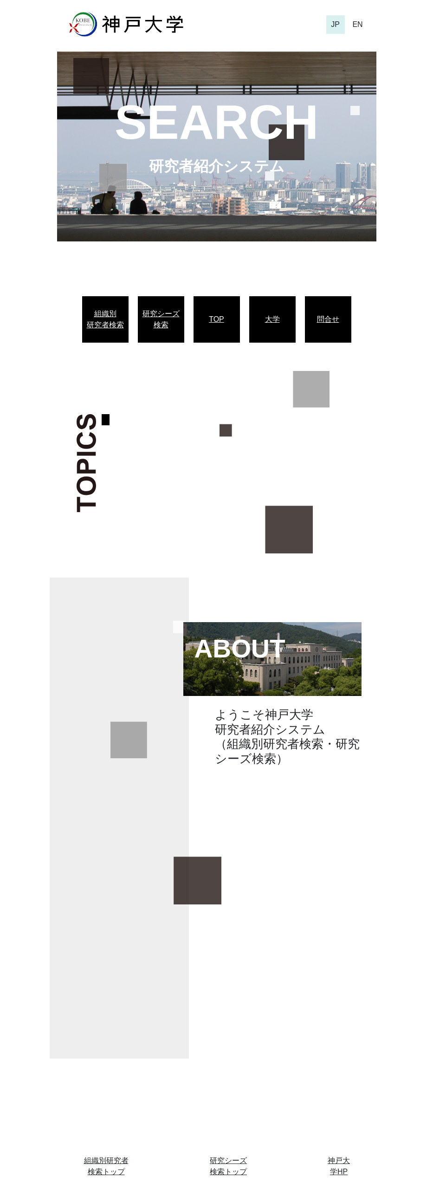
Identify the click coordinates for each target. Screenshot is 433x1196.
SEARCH (216, 122)
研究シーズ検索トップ (228, 1166)
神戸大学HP (339, 1166)
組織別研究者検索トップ (106, 1166)
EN (357, 24)
